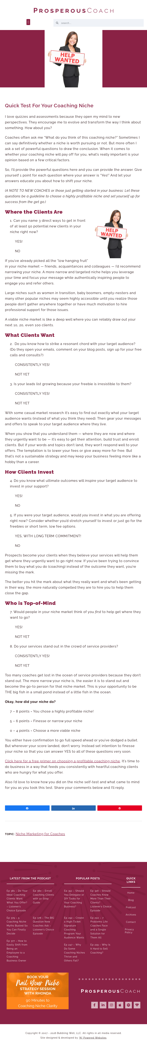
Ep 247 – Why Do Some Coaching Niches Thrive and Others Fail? (74, 952)
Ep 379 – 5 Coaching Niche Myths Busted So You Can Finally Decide (17, 926)
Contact (131, 922)
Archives (131, 914)
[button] (28, 22)
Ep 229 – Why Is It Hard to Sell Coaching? (100, 948)
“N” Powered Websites (93, 1037)
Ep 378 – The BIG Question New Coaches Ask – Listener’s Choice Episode (43, 926)
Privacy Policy (129, 931)
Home (131, 892)
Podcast (131, 907)
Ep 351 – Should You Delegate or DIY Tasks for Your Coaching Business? (74, 898)
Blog (131, 900)
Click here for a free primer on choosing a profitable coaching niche (62, 761)
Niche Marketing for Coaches (40, 834)
